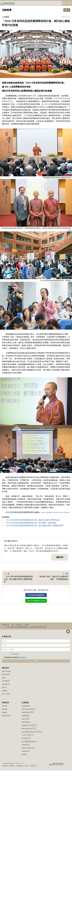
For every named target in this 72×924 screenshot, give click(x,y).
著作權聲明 (5, 765)
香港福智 (24, 751)
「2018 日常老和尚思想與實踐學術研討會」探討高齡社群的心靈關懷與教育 (34, 526)
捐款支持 (59, 557)
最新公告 (4, 687)
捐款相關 (4, 709)
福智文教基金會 (26, 709)
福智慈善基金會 (26, 722)
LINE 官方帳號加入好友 (36, 600)
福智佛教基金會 (42, 107)
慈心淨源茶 (25, 738)
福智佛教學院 (25, 715)
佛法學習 (4, 706)
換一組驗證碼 (15, 653)
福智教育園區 (25, 712)
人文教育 (5, 17)
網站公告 (26, 765)
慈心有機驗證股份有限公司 (29, 741)
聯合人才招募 (6, 694)
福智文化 (24, 719)
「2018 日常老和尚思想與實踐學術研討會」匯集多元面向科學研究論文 (32, 520)
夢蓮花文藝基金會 (27, 728)
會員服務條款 (19, 765)
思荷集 (4, 677)
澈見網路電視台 (26, 725)
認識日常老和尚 (6, 671)
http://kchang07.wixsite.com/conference (55, 512)
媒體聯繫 (4, 712)
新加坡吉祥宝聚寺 (27, 748)
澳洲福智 (24, 754)
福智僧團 (4, 681)
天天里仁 (24, 735)
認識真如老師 (6, 674)
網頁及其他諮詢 (6, 715)
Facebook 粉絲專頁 (36, 595)
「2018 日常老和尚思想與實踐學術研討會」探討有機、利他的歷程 (30, 523)
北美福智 (24, 745)
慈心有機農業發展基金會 (29, 732)
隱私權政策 (22, 657)
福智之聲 (4, 684)
